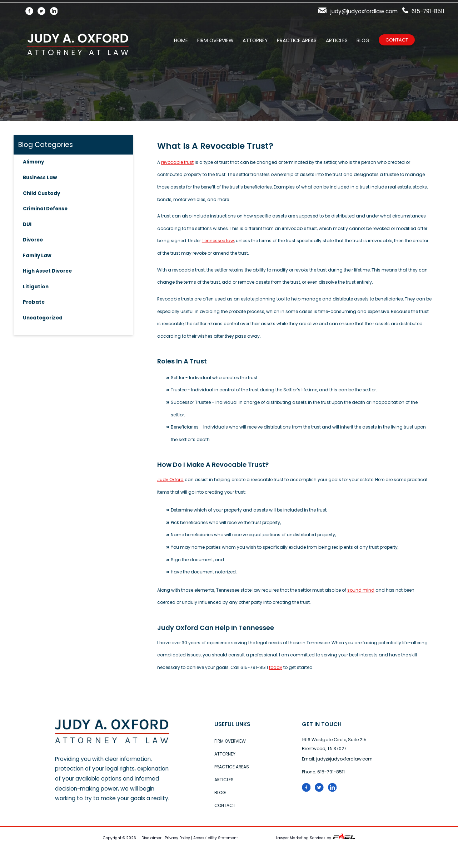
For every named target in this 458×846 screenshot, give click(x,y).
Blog (363, 40)
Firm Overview (215, 40)
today (275, 667)
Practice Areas (297, 40)
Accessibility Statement (215, 838)
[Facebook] (31, 11)
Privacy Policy (177, 838)
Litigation (36, 286)
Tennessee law (218, 241)
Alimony (33, 161)
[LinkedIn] (56, 11)
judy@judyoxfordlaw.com (358, 11)
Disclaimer (151, 838)
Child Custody (41, 193)
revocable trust (177, 162)
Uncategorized (43, 317)
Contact (396, 40)
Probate (34, 302)
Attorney (255, 40)
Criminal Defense (45, 208)
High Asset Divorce (47, 271)
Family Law (37, 255)
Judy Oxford (170, 479)
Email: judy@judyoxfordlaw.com (337, 759)
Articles (337, 40)
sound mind (360, 590)
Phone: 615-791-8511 (323, 772)
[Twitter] (44, 11)
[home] (112, 742)
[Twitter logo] (321, 790)
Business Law (40, 177)
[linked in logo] (334, 790)
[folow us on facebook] (308, 790)
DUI (27, 224)
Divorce (33, 239)
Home (181, 40)
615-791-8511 (423, 11)
